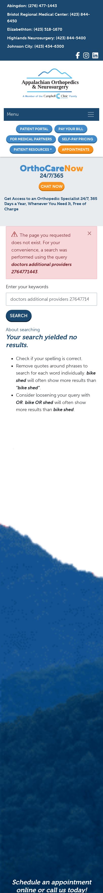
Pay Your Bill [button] (70, 129)
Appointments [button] (75, 149)
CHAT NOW (52, 186)
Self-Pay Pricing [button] (77, 139)
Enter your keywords (27, 287)
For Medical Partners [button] (31, 139)
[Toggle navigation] (91, 114)
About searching (23, 329)
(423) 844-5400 (71, 38)
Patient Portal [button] (34, 129)
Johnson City (19, 46)
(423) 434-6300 (49, 46)
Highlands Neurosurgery (30, 38)
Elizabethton (19, 29)
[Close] (89, 233)
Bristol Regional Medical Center (37, 14)
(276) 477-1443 (42, 5)
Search (19, 315)
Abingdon (16, 5)
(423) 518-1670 (48, 29)
